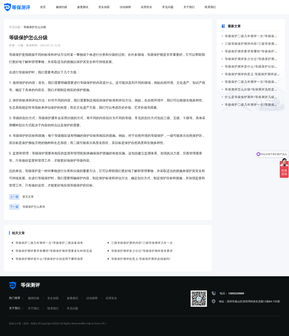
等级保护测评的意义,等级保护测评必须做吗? (255, 74)
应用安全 (111, 298)
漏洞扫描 (33, 298)
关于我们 (33, 308)
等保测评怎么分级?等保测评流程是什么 (251, 89)
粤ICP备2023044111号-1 (94, 323)
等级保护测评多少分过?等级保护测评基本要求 (142, 250)
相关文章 (17, 233)
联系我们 (53, 308)
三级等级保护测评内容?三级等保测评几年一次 (142, 242)
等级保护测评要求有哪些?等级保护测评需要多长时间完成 (53, 250)
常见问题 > (15, 27)
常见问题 (72, 308)
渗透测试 (72, 298)
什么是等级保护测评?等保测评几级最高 (251, 97)
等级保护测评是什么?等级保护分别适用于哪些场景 (49, 258)
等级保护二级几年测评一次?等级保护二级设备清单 (49, 242)
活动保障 (92, 298)
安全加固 (53, 298)
